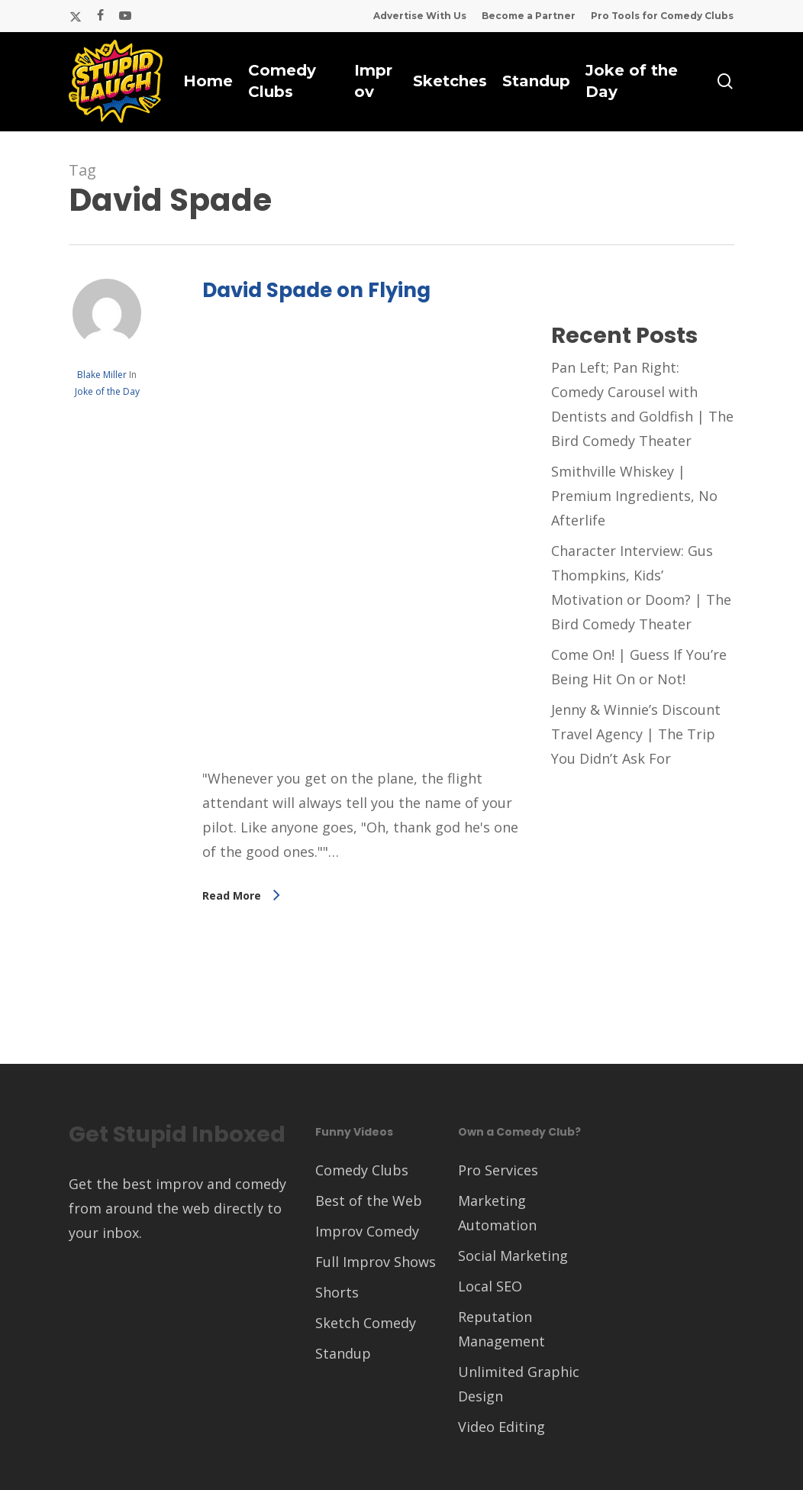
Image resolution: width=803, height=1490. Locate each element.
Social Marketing (513, 1255)
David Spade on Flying (316, 290)
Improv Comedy (367, 1231)
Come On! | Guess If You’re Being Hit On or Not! (639, 666)
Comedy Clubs (361, 1170)
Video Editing (501, 1426)
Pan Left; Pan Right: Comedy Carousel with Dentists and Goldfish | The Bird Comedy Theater (642, 404)
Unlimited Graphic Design (518, 1383)
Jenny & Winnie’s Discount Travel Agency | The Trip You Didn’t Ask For (636, 734)
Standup (343, 1353)
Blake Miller (102, 374)
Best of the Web (368, 1200)
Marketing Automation (497, 1212)
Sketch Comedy (365, 1323)
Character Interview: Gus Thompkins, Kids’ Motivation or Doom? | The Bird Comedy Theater (641, 587)
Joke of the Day (107, 391)
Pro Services (498, 1170)
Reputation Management (501, 1328)
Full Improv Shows (375, 1261)
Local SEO (490, 1286)
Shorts (337, 1292)
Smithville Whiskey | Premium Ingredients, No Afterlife (634, 495)
